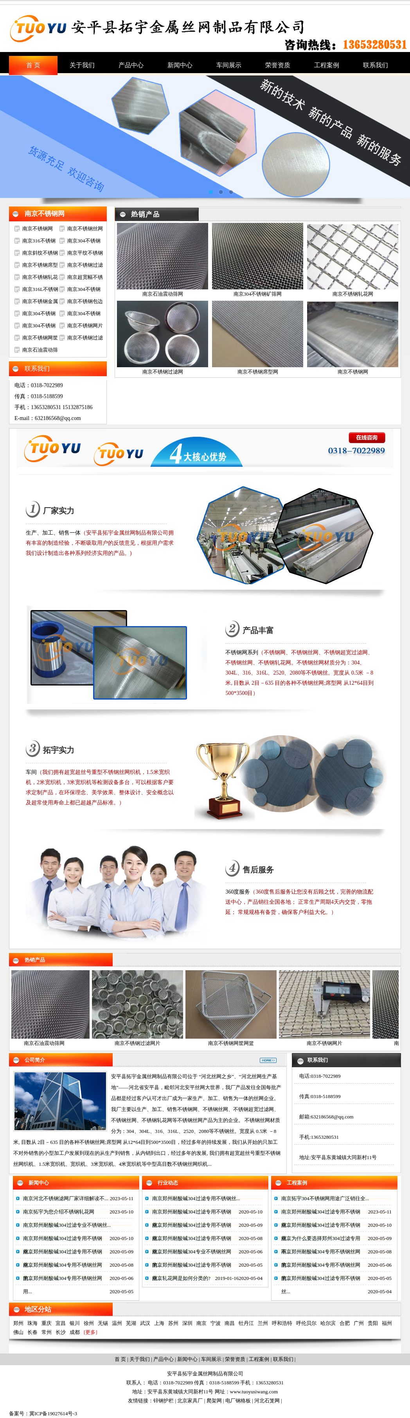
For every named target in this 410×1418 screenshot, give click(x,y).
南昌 (230, 1323)
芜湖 (131, 1323)
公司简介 (35, 1060)
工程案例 (297, 1183)
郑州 (18, 1323)
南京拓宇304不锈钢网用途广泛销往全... (325, 1198)
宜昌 (61, 1323)
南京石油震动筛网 (162, 294)
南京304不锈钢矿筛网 (258, 294)
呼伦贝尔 (306, 1323)
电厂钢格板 (238, 1401)
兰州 (263, 1323)
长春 (32, 1332)
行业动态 (168, 1183)
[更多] (90, 1332)
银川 (75, 1323)
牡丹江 (246, 1323)
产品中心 (163, 1359)
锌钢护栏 (163, 1401)
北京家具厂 (190, 1401)
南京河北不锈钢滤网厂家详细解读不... (65, 1198)
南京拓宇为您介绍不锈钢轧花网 (58, 1212)
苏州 (173, 1323)
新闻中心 (39, 1183)
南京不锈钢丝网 (85, 229)
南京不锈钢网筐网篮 (234, 1043)
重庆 (46, 1323)
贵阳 (373, 1323)
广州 (359, 1323)
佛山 (18, 1332)
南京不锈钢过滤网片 (140, 1043)
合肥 (345, 1323)
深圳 (187, 1323)
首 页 (120, 1359)
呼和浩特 (282, 1323)
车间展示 (211, 1359)
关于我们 (139, 1359)
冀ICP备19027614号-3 (53, 1413)
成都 (75, 1332)
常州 (46, 1332)
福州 (387, 1323)
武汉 (145, 1323)
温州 (117, 1323)
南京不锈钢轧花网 (353, 294)
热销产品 (35, 960)
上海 (159, 1323)
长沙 (61, 1332)
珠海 (32, 1323)
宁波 (215, 1323)
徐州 (89, 1323)
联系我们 (318, 1060)
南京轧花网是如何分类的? (181, 1278)
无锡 (103, 1323)
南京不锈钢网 (45, 213)
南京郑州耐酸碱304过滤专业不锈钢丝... (67, 1225)
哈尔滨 (328, 1323)
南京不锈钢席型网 (257, 372)
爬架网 (214, 1401)
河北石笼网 (267, 1401)
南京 (201, 1323)
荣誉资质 (235, 1359)
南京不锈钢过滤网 (162, 372)
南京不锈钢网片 (85, 325)
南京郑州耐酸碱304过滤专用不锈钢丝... (196, 1198)
